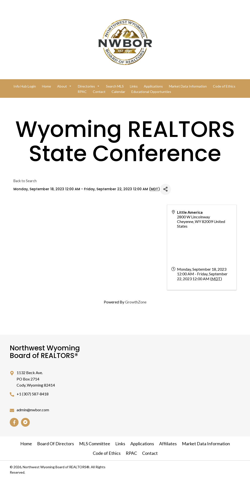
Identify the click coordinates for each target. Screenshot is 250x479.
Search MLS (115, 86)
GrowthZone (135, 302)
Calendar (118, 91)
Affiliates (168, 443)
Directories (89, 86)
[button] (14, 422)
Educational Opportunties (151, 91)
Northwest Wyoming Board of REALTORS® (45, 351)
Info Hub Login (24, 86)
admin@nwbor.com (33, 409)
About (64, 86)
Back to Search (25, 181)
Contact (99, 91)
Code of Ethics (224, 86)
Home (46, 86)
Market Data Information (188, 86)
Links (134, 86)
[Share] (165, 189)
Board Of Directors (55, 443)
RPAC (82, 91)
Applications (153, 86)
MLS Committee (94, 443)
